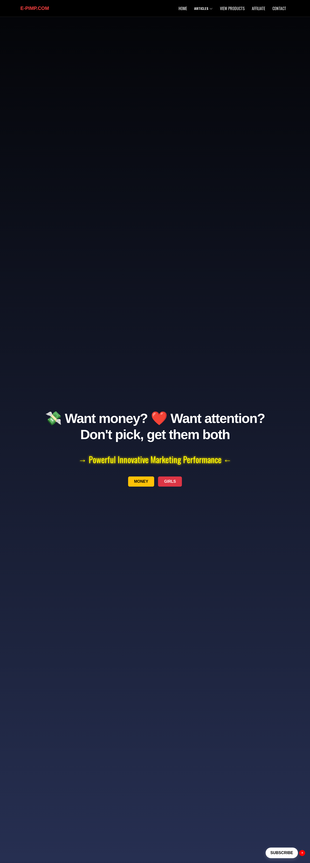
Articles (203, 8)
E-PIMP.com (35, 8)
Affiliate (258, 8)
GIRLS (170, 481)
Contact (279, 8)
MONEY (141, 481)
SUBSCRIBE (281, 853)
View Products (232, 8)
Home (183, 8)
